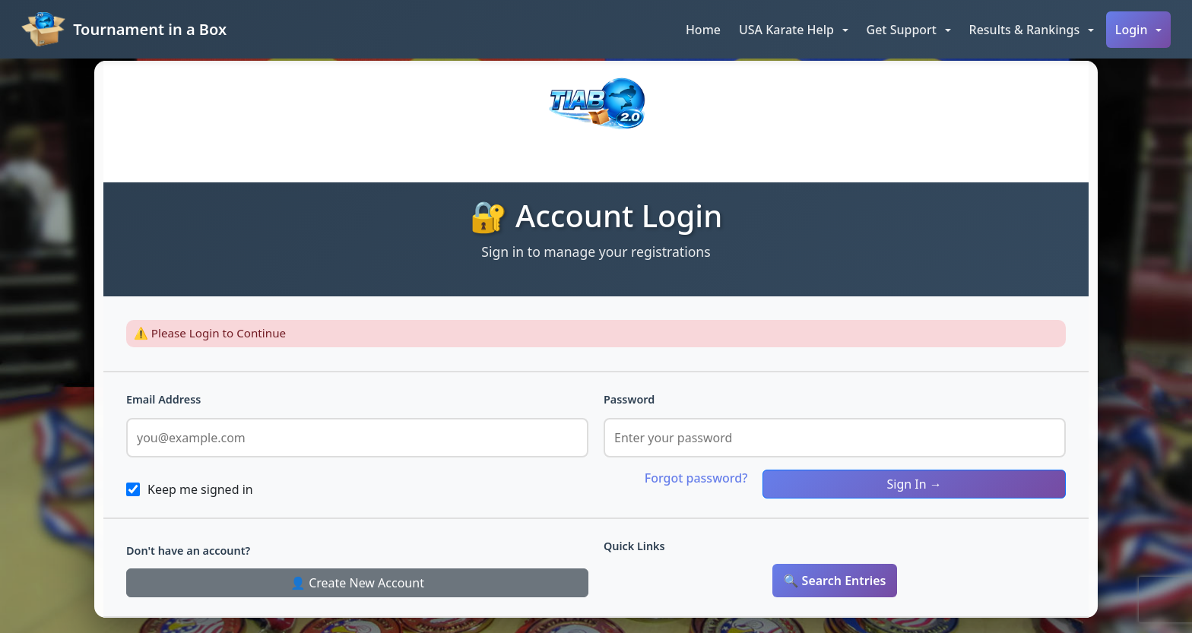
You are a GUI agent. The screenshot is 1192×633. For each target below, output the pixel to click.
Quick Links (634, 546)
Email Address (163, 399)
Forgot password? (696, 478)
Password (629, 399)
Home (703, 29)
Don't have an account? (188, 550)
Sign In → (914, 484)
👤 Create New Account (357, 582)
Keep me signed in (200, 489)
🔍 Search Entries (835, 580)
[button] (794, 29)
